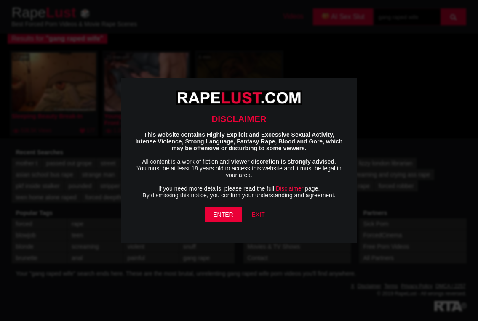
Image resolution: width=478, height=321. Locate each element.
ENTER (223, 214)
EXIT (258, 214)
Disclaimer (289, 188)
